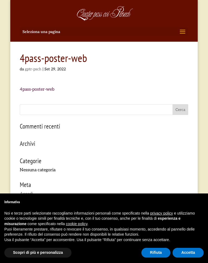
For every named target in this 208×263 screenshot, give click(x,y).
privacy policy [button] (161, 213)
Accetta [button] (188, 252)
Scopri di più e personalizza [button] (38, 252)
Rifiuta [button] (156, 252)
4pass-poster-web (37, 89)
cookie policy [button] (76, 224)
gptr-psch (33, 69)
